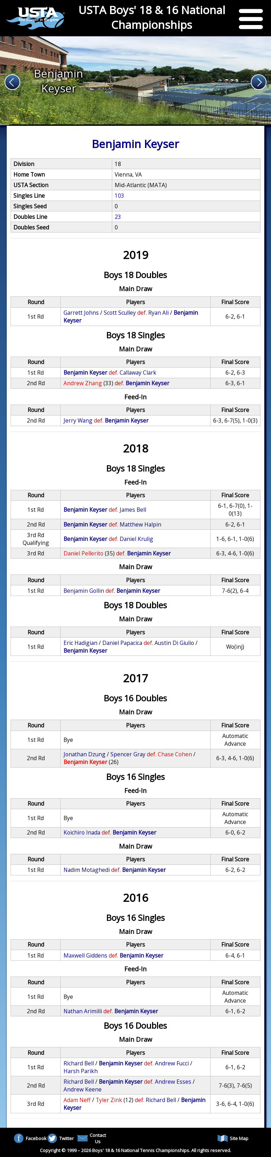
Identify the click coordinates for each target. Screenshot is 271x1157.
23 (118, 217)
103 (119, 195)
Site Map (232, 1138)
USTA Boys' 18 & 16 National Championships (151, 17)
